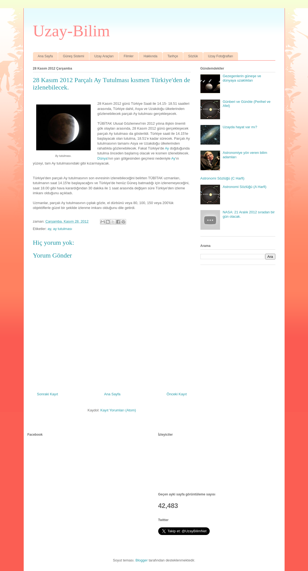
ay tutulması (62, 229)
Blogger (142, 560)
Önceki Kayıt (177, 394)
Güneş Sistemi (73, 56)
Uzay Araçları (104, 56)
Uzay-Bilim (71, 31)
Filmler (128, 56)
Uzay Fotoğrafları (220, 56)
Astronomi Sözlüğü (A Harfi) (244, 187)
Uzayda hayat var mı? (240, 127)
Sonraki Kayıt (47, 394)
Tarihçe (172, 56)
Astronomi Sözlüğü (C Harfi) (222, 178)
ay (49, 229)
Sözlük (193, 56)
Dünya (102, 158)
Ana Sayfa (45, 56)
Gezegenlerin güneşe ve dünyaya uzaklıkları (242, 78)
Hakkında (150, 56)
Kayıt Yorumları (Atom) (118, 410)
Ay (167, 148)
